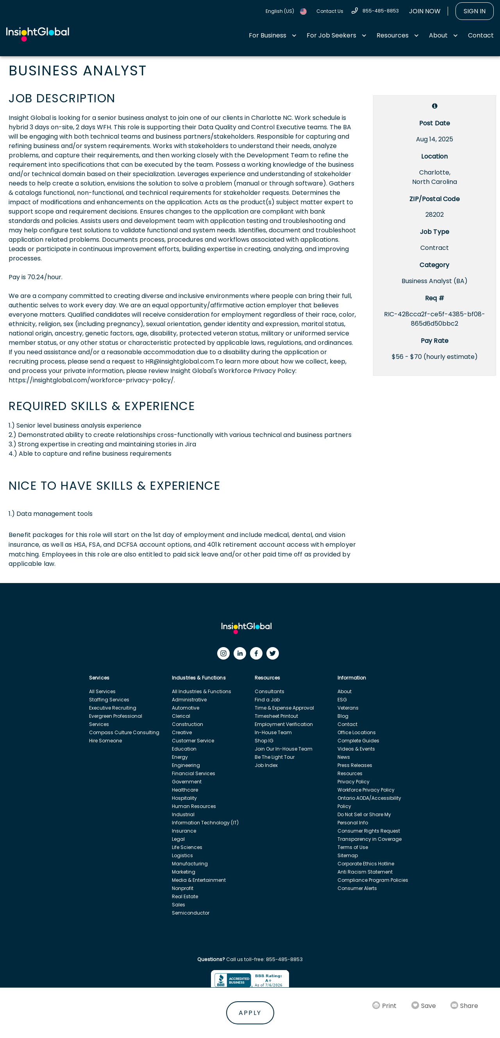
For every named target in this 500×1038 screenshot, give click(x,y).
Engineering (186, 765)
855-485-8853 (380, 10)
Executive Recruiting (112, 707)
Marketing (183, 872)
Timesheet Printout (276, 716)
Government (187, 781)
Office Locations (357, 732)
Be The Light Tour (275, 757)
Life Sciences (187, 847)
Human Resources (194, 806)
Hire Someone (105, 740)
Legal (178, 839)
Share (469, 1005)
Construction (187, 724)
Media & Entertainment (199, 880)
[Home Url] (37, 34)
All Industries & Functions (201, 691)
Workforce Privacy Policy (366, 790)
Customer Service (193, 740)
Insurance (184, 831)
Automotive (185, 707)
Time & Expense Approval (284, 707)
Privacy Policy (354, 781)
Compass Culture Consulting (124, 732)
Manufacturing (190, 863)
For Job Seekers (331, 35)
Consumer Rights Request (369, 831)
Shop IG (264, 740)
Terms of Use (353, 847)
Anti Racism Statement (365, 872)
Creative (182, 732)
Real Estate (185, 896)
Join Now (425, 11)
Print (389, 1005)
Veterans (348, 707)
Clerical (181, 716)
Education (184, 749)
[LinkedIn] (242, 655)
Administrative (189, 699)
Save (428, 1005)
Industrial (183, 814)
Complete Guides (358, 740)
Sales (178, 904)
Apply (250, 1012)
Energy (180, 757)
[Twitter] (274, 655)
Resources (393, 35)
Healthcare (185, 790)
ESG (342, 699)
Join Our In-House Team (283, 749)
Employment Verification (284, 724)
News (344, 757)
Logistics (182, 855)
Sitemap (348, 855)
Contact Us (329, 11)
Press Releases (355, 765)
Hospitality (184, 798)
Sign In (475, 11)
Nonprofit (182, 888)
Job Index (266, 765)
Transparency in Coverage (370, 839)
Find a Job (267, 699)
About (438, 35)
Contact (481, 35)
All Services (102, 691)
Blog (343, 716)
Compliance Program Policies (373, 880)
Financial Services (193, 773)
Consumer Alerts (357, 888)
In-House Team (273, 732)
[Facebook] (258, 655)
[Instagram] (225, 655)
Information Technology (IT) (205, 822)
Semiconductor (190, 913)
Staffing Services (109, 699)
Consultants (269, 691)
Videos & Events (356, 749)
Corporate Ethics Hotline (366, 863)
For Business (267, 35)
